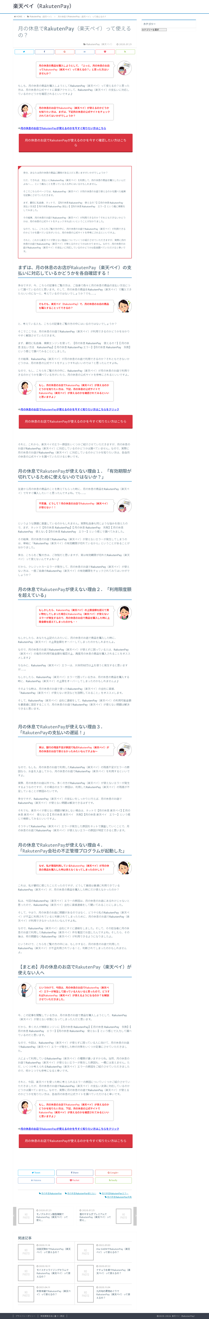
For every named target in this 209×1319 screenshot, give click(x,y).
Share (75, 1172)
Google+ (113, 1172)
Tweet (36, 1172)
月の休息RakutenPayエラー (114, 1193)
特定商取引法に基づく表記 (52, 1316)
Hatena (36, 1180)
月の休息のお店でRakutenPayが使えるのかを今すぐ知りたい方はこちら (63, 128)
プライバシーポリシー (25, 1316)
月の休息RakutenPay (50, 1193)
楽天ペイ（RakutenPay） (43, 6)
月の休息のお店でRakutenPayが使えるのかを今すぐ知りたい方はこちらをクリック (70, 409)
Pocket (75, 1180)
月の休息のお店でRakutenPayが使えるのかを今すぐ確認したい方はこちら (75, 143)
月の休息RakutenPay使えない (80, 1193)
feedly (113, 1180)
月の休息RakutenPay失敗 (118, 1197)
